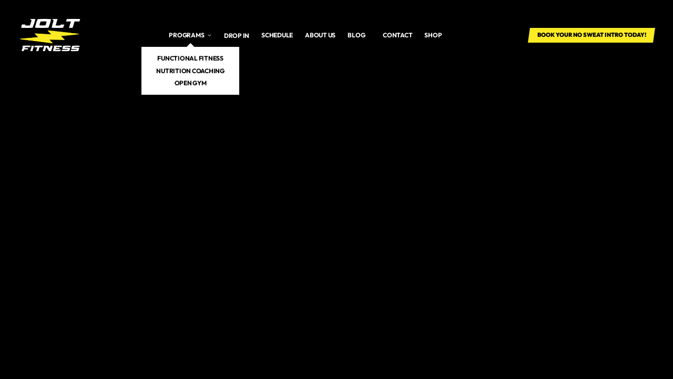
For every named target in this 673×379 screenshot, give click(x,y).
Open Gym (191, 83)
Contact (397, 35)
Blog (356, 35)
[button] (190, 35)
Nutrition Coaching (190, 71)
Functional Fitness (190, 58)
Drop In (236, 35)
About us (320, 35)
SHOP (433, 35)
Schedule (277, 35)
